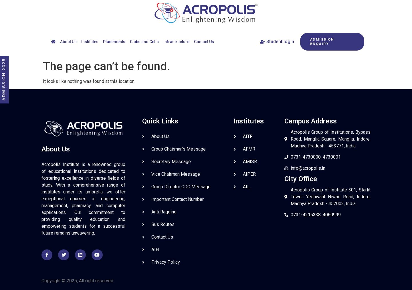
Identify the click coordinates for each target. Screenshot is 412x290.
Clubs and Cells (144, 41)
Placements (114, 41)
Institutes (89, 41)
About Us (68, 41)
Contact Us (204, 41)
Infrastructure (176, 41)
